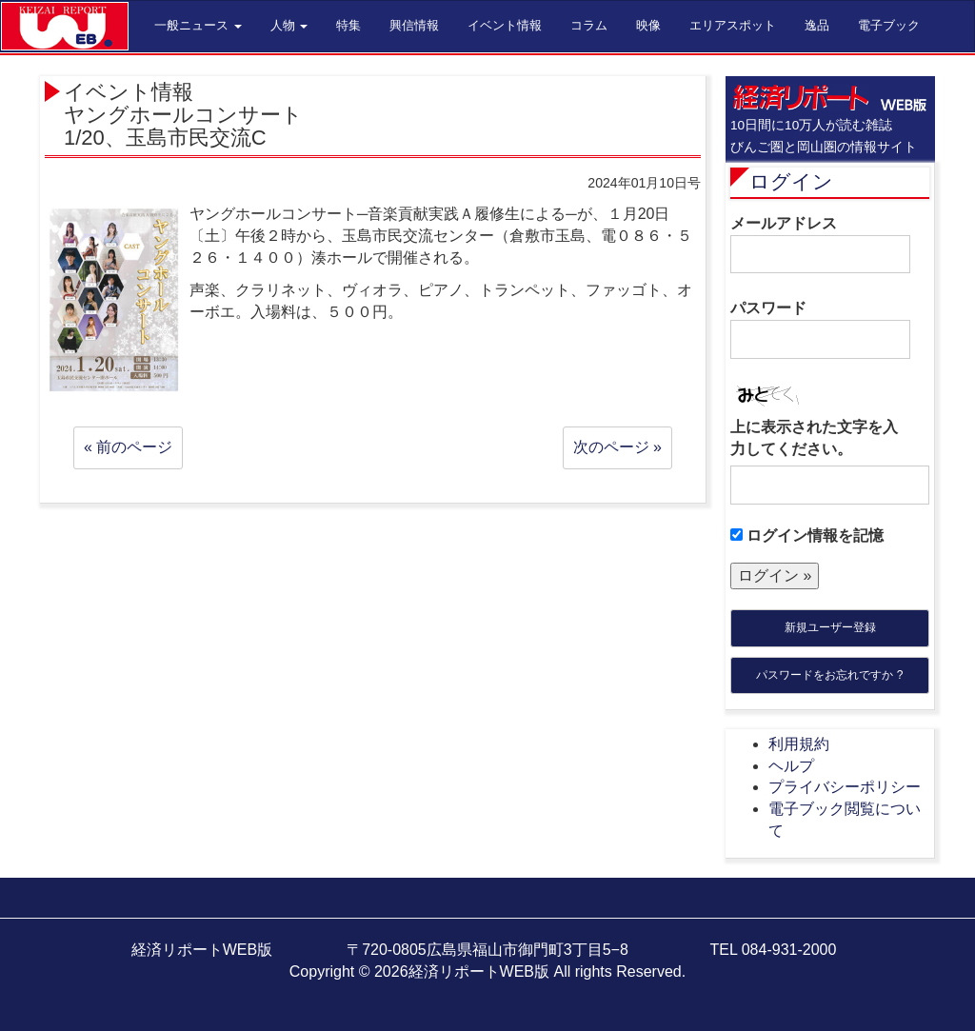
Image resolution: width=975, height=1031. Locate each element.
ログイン (791, 181)
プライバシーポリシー (844, 787)
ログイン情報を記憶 (807, 535)
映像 (648, 25)
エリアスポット (732, 25)
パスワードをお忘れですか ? (829, 675)
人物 (289, 25)
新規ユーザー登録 (830, 627)
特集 (348, 25)
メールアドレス (820, 244)
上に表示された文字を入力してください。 (814, 438)
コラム (588, 25)
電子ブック (889, 25)
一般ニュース (198, 25)
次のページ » (617, 447)
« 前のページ (128, 447)
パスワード (820, 329)
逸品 (817, 25)
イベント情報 (505, 25)
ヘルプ (791, 766)
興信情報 (414, 25)
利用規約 (798, 744)
